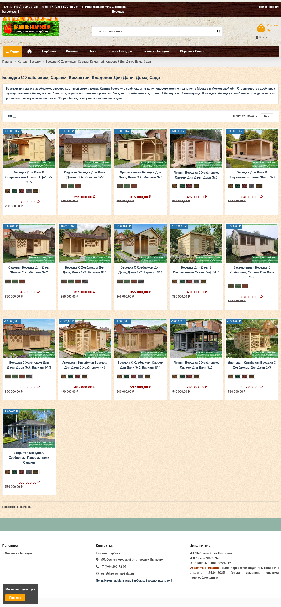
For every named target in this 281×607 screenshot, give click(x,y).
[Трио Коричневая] (36, 191)
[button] (156, 51)
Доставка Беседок (19, 553)
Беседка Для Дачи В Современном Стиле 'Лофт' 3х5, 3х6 (29, 177)
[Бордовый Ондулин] (78, 186)
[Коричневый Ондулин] (64, 186)
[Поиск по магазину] (218, 31)
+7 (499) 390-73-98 (113, 566)
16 (266, 116)
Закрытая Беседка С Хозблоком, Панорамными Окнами (29, 457)
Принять (15, 597)
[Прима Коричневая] (8, 191)
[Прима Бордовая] (22, 191)
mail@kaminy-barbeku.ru (117, 573)
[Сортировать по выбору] (245, 116)
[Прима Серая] (29, 191)
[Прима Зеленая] (15, 191)
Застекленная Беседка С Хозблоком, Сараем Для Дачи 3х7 (252, 272)
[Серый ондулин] (85, 281)
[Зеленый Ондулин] (71, 186)
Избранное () (267, 6)
